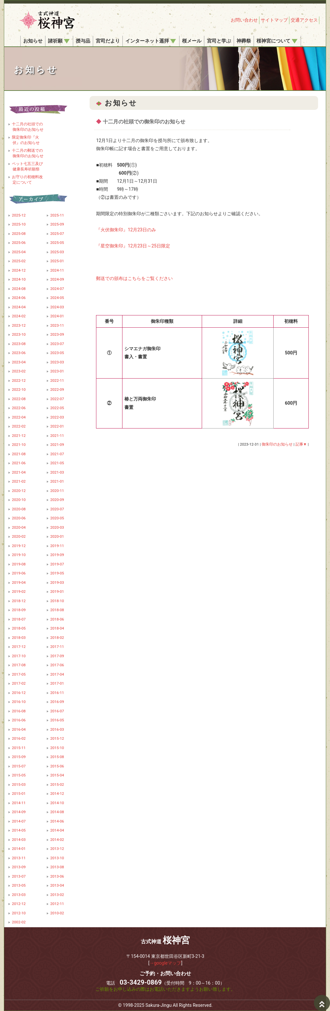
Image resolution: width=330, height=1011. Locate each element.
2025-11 (57, 215)
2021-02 (19, 481)
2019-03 (57, 582)
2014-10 (57, 803)
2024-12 (19, 270)
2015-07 (19, 766)
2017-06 (57, 665)
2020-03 (57, 527)
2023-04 (19, 362)
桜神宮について (277, 40)
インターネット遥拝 (150, 40)
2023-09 (57, 334)
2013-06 (57, 876)
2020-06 (19, 518)
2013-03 (19, 894)
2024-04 (19, 307)
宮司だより (108, 40)
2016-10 (19, 701)
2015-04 (57, 775)
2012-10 (19, 913)
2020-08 (19, 509)
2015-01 (19, 793)
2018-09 (19, 610)
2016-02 (19, 738)
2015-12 (57, 738)
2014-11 (19, 803)
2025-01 (57, 261)
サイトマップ (274, 20)
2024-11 (57, 270)
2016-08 (19, 711)
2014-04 (57, 830)
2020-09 (57, 499)
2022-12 (19, 380)
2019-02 (19, 591)
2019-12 (19, 546)
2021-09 (57, 444)
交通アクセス (304, 20)
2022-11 (57, 380)
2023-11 (57, 325)
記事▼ (301, 444)
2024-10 (19, 279)
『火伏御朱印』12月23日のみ (126, 229)
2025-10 (19, 224)
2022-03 (57, 417)
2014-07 (19, 821)
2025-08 (19, 233)
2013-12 (57, 848)
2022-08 (19, 399)
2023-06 (19, 353)
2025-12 (19, 215)
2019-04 (19, 582)
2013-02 (57, 894)
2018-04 (57, 628)
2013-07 (19, 876)
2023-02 (19, 371)
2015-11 (19, 748)
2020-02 (19, 536)
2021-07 (57, 454)
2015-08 (57, 757)
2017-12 (19, 646)
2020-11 (57, 490)
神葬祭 (244, 40)
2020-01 (57, 536)
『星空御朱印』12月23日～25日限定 (133, 245)
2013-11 (19, 858)
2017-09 (57, 656)
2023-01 (57, 371)
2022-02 (19, 426)
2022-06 (19, 408)
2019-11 (57, 546)
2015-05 (19, 775)
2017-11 (57, 646)
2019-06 (19, 573)
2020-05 (57, 518)
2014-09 (19, 812)
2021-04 (19, 472)
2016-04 (19, 729)
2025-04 (19, 252)
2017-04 (57, 674)
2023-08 (19, 344)
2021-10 (19, 444)
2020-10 (19, 499)
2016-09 (57, 701)
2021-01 (57, 481)
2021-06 (19, 463)
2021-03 (57, 472)
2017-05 (19, 674)
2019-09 (57, 555)
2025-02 (19, 261)
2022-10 (19, 389)
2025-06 (19, 242)
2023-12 (19, 325)
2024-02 (19, 316)
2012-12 (19, 903)
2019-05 (57, 573)
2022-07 (57, 399)
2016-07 (57, 711)
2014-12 (57, 793)
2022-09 (57, 389)
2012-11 (57, 903)
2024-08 (19, 288)
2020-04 (19, 527)
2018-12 (19, 601)
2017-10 (19, 656)
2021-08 (19, 454)
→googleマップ (165, 963)
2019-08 (19, 564)
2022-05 (57, 408)
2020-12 (19, 490)
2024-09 (57, 279)
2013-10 (57, 858)
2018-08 (57, 610)
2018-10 (57, 601)
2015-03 (19, 784)
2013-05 (19, 885)
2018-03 (19, 637)
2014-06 (57, 821)
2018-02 (57, 637)
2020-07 (57, 509)
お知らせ (33, 40)
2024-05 (57, 297)
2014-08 (57, 812)
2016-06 (19, 720)
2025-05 (57, 242)
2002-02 (19, 922)
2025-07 (57, 233)
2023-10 (19, 334)
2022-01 (57, 426)
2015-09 (19, 757)
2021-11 (57, 435)
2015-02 (57, 784)
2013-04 (57, 885)
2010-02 (57, 913)
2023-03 (57, 362)
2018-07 (19, 619)
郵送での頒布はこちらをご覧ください (134, 278)
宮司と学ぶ (219, 40)
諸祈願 (59, 40)
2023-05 (57, 353)
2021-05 (57, 463)
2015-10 (57, 748)
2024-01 (57, 316)
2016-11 (57, 692)
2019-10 (19, 555)
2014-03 (19, 839)
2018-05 (19, 628)
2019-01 (57, 591)
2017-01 (57, 683)
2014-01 (19, 848)
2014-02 (57, 839)
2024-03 (57, 307)
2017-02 (19, 683)
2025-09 (57, 224)
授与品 (83, 40)
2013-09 (19, 867)
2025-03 (57, 252)
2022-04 (19, 417)
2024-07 (57, 288)
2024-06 (19, 297)
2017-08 (19, 665)
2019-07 (57, 564)
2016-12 (19, 692)
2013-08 (57, 867)
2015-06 (57, 766)
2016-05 (57, 720)
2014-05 (19, 830)
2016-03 (57, 729)
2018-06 (57, 619)
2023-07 (57, 344)
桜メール (191, 40)
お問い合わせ (244, 20)
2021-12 (19, 435)
